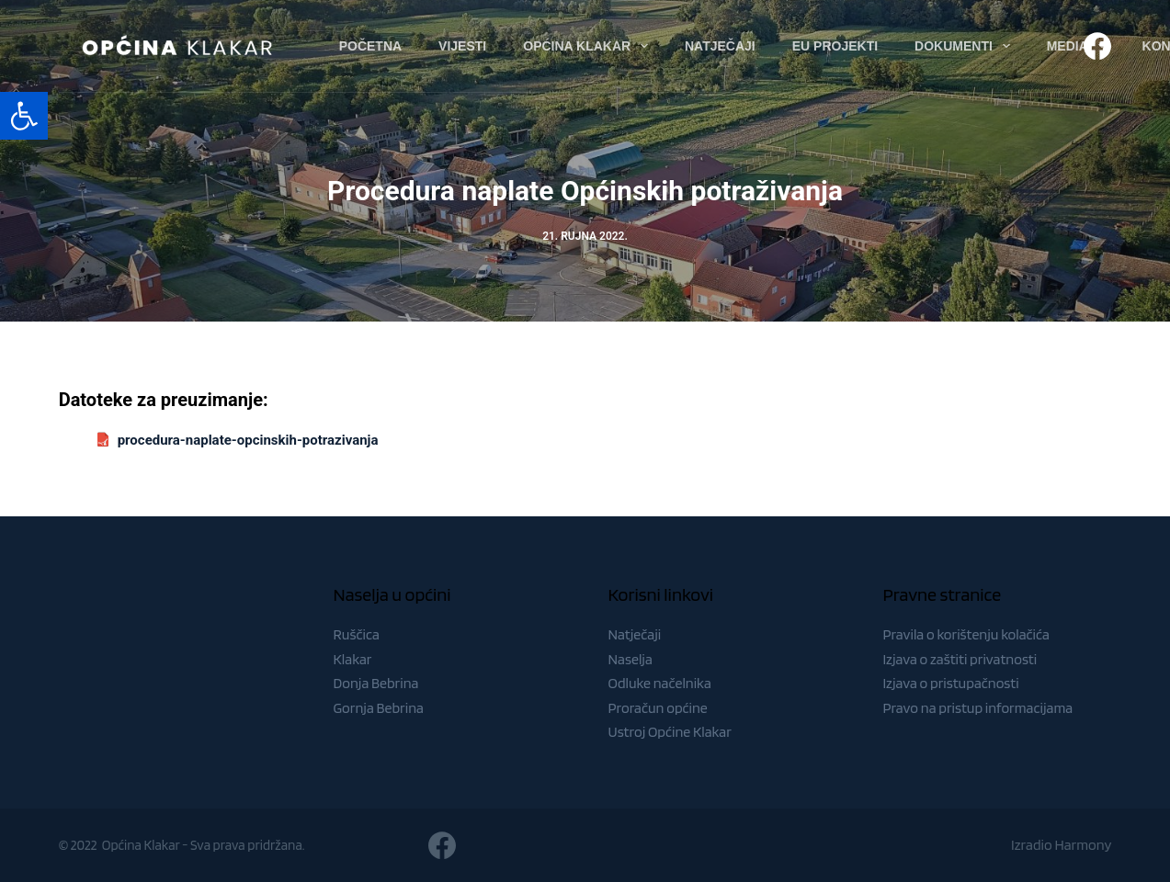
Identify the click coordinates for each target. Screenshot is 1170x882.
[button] (24, 116)
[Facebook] (1097, 46)
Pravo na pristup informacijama (977, 708)
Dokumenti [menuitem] (965, 46)
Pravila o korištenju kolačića (966, 634)
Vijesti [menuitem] (462, 46)
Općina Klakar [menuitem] (589, 46)
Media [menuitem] (1080, 46)
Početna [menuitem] (370, 46)
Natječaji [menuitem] (720, 46)
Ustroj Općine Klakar (670, 732)
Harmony (1082, 845)
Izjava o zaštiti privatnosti (959, 659)
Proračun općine (658, 708)
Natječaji (635, 634)
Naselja (630, 659)
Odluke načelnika (659, 683)
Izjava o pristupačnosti (950, 683)
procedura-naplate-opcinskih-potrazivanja (248, 440)
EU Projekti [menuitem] (835, 46)
